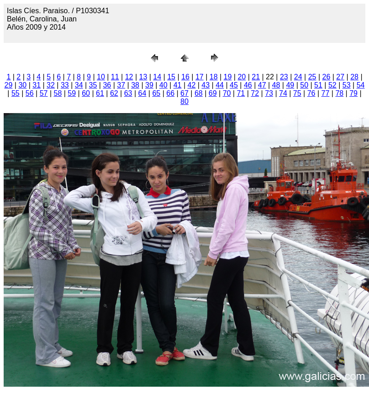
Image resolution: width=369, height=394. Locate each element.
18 (214, 77)
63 (128, 93)
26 (326, 77)
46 (248, 85)
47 (262, 85)
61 (100, 93)
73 (269, 93)
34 (79, 85)
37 (121, 85)
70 (227, 93)
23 (284, 77)
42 (192, 85)
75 (297, 93)
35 (93, 85)
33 (65, 85)
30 (22, 85)
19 (228, 77)
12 (129, 77)
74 (283, 93)
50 (304, 85)
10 (101, 77)
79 (353, 93)
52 (332, 85)
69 (213, 93)
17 (199, 77)
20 (241, 77)
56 (30, 93)
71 (241, 93)
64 (142, 93)
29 (9, 85)
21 (256, 77)
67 (184, 93)
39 (149, 85)
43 (205, 85)
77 (326, 93)
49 (290, 85)
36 (107, 85)
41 (178, 85)
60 (86, 93)
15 (171, 77)
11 (115, 77)
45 (234, 85)
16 (185, 77)
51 (318, 85)
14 (157, 77)
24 (298, 77)
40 (163, 85)
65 (156, 93)
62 (114, 93)
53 (347, 85)
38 (135, 85)
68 (199, 93)
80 (184, 101)
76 (311, 93)
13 (143, 77)
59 (72, 93)
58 (58, 93)
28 (354, 77)
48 (276, 85)
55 (15, 93)
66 (170, 93)
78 (339, 93)
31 (36, 85)
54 (361, 85)
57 (44, 93)
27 (340, 77)
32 (51, 85)
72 (255, 93)
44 (220, 85)
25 (312, 77)
